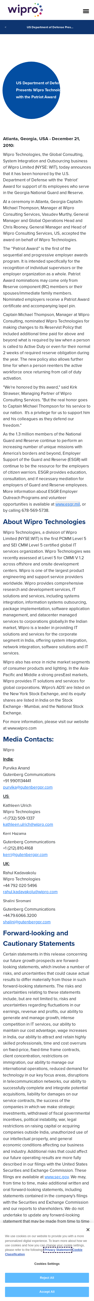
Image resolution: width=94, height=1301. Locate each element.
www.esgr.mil (67, 504)
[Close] (87, 1229)
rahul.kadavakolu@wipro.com (30, 892)
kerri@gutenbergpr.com (25, 855)
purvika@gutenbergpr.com (28, 787)
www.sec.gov (57, 1177)
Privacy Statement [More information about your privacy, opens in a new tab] (57, 1250)
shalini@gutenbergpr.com (27, 922)
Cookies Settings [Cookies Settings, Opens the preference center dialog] (47, 1264)
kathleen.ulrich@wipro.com (28, 824)
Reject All (47, 1278)
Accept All (46, 1292)
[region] (47, 1262)
